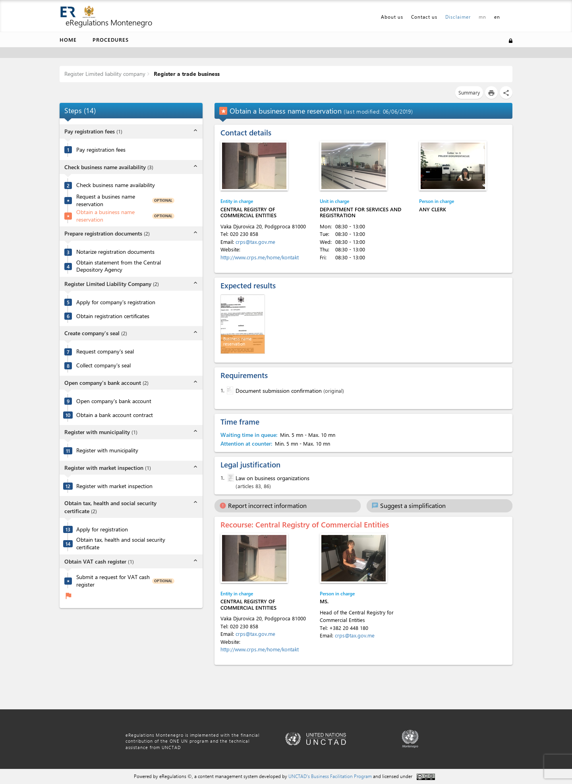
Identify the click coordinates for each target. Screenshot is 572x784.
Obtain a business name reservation (105, 216)
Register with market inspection (114, 486)
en (497, 17)
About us (392, 17)
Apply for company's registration (115, 302)
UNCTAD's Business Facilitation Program (330, 776)
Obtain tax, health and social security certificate (120, 543)
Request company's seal (105, 351)
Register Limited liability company (104, 73)
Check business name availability (115, 185)
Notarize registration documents (115, 251)
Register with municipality (107, 450)
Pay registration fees (101, 149)
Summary (469, 92)
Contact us (424, 17)
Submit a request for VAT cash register (113, 581)
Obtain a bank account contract (114, 415)
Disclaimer (458, 17)
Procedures (111, 39)
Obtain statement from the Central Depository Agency (118, 266)
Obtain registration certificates (112, 316)
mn (482, 17)
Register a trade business (186, 73)
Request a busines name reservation (105, 200)
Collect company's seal (103, 365)
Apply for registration (102, 529)
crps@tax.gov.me (255, 241)
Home (68, 39)
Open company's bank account (113, 401)
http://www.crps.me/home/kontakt (259, 257)
